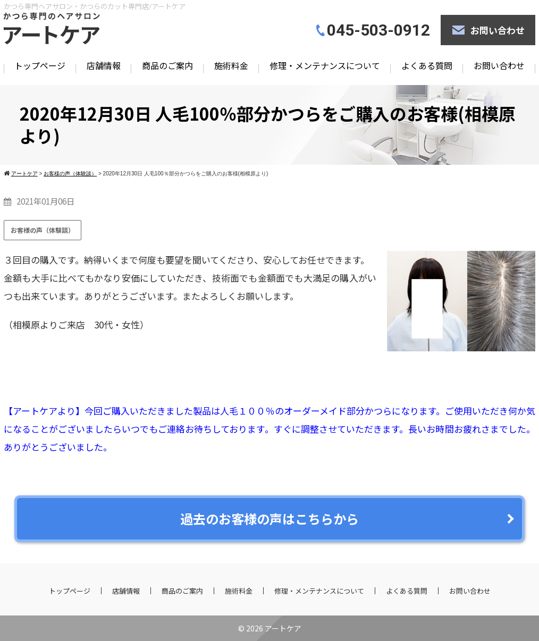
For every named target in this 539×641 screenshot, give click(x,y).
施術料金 (231, 65)
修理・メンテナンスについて (325, 65)
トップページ (39, 65)
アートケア (283, 628)
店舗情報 (104, 65)
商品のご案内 (167, 65)
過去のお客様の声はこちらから (269, 518)
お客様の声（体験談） (42, 229)
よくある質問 (426, 65)
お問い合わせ (497, 30)
